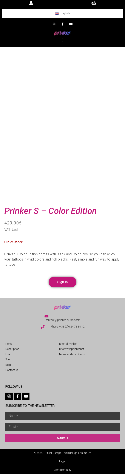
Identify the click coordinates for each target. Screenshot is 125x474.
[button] (62, 39)
